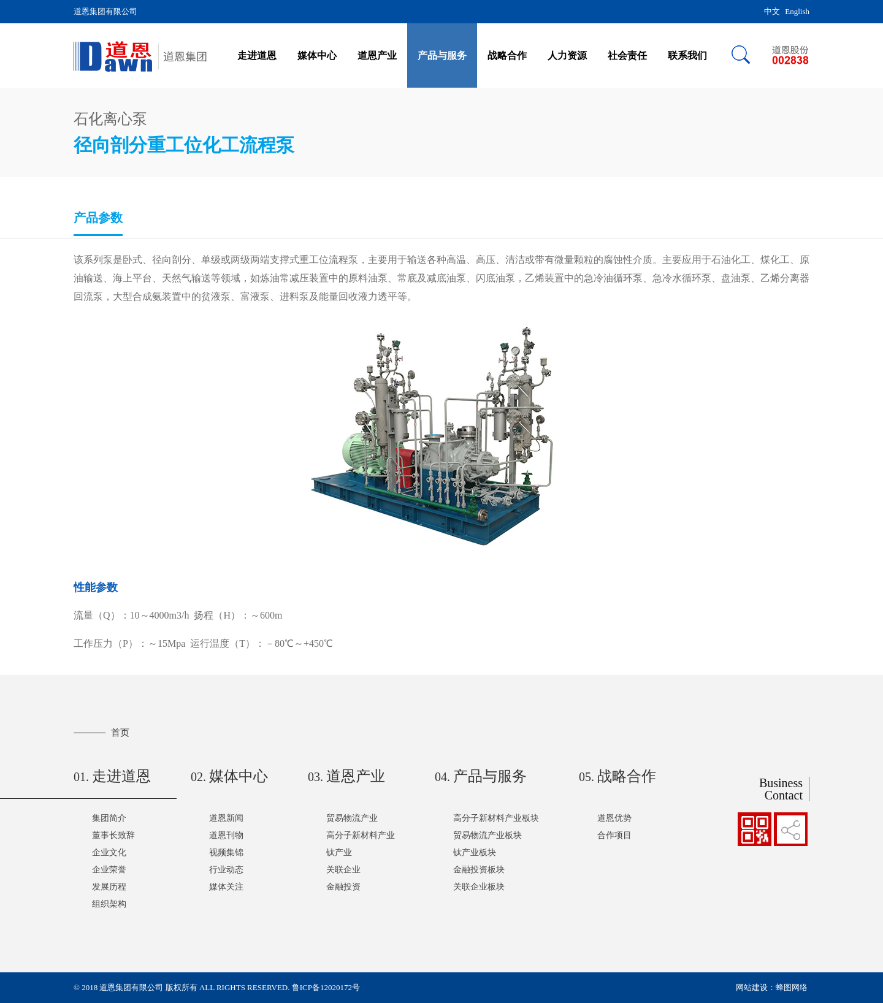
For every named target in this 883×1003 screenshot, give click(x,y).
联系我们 (687, 55)
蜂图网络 (792, 987)
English (797, 11)
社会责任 (627, 55)
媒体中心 (317, 55)
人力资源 (567, 55)
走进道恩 (257, 55)
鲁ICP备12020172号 (326, 987)
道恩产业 (377, 55)
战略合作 (507, 55)
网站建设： (756, 987)
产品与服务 (442, 55)
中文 (772, 11)
